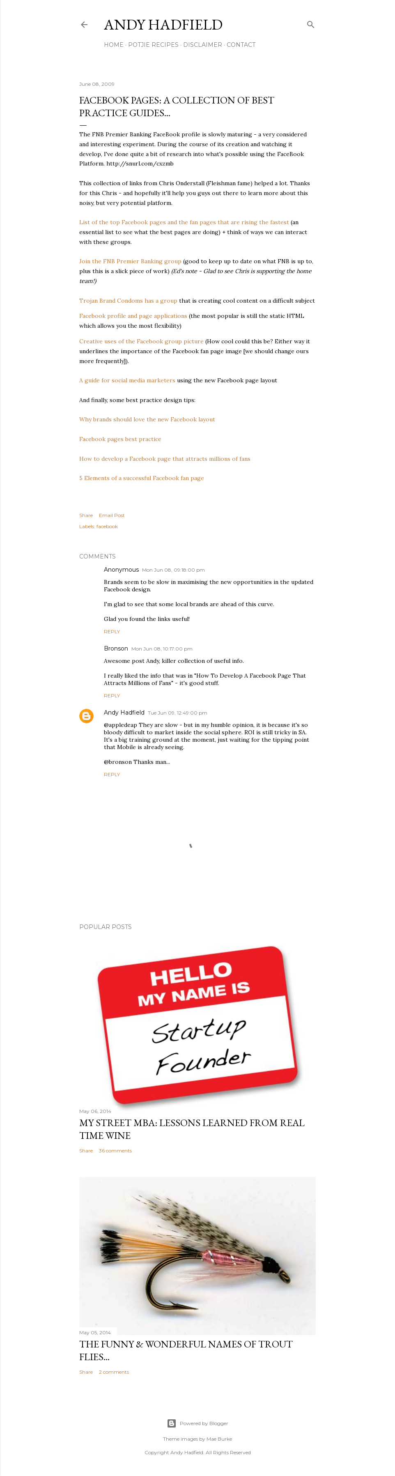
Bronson (116, 648)
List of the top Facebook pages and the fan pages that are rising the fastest (184, 222)
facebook (107, 526)
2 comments (114, 1372)
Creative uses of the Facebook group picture (141, 341)
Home (114, 44)
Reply (112, 631)
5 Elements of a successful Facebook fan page (141, 478)
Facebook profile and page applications (133, 316)
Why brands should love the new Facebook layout (147, 419)
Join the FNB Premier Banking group (130, 261)
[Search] (311, 23)
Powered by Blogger (197, 1423)
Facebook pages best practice (120, 439)
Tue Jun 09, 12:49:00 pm (177, 713)
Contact (241, 44)
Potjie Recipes (153, 44)
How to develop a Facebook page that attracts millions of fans (164, 458)
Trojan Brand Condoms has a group (128, 300)
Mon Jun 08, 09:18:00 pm (173, 570)
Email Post (112, 515)
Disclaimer (202, 44)
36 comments (115, 1150)
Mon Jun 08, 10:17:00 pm (162, 649)
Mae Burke (219, 1439)
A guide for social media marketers (127, 380)
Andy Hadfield (163, 24)
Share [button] (86, 515)
